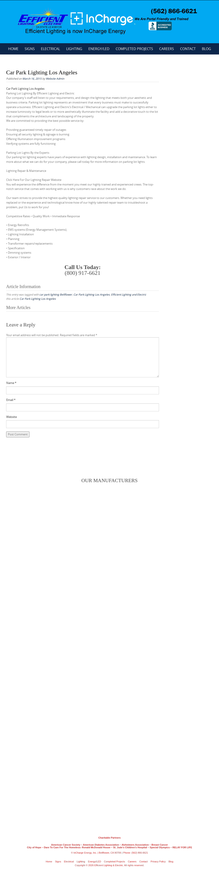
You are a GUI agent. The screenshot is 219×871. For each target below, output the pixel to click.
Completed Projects (134, 48)
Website (11, 417)
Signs (30, 48)
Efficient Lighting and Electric (128, 294)
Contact (188, 48)
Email (10, 400)
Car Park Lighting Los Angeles (91, 294)
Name (11, 383)
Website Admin (55, 78)
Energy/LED (99, 48)
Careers (166, 48)
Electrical (50, 48)
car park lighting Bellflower (55, 294)
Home (13, 48)
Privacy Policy (158, 861)
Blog (206, 48)
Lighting (74, 48)
